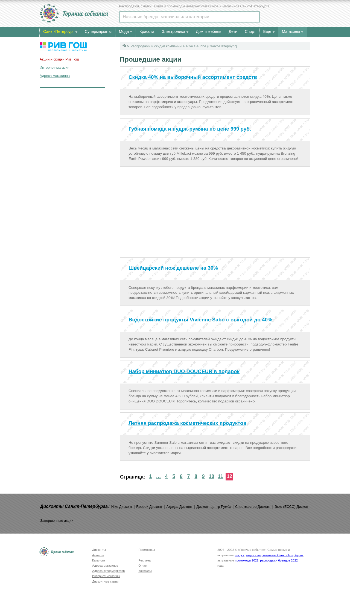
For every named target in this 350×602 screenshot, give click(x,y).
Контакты (144, 570)
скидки (239, 555)
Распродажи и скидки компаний (156, 46)
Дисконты (99, 549)
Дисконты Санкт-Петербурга (74, 506)
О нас (142, 565)
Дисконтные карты (105, 581)
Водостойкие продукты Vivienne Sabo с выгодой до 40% (200, 319)
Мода (124, 31)
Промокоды (146, 549)
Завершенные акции (56, 521)
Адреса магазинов (55, 76)
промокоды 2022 (246, 560)
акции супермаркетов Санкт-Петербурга (274, 555)
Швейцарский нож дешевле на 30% (173, 268)
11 (220, 476)
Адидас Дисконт (179, 507)
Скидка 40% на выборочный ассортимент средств (193, 77)
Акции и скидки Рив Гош (59, 59)
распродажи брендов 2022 (279, 560)
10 (211, 476)
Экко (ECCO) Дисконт (292, 507)
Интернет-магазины (106, 576)
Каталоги (98, 560)
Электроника (173, 31)
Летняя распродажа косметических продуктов (187, 423)
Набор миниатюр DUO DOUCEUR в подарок (184, 371)
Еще (267, 31)
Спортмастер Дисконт (253, 507)
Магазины (291, 31)
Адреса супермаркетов (108, 570)
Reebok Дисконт (149, 507)
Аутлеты (98, 555)
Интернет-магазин (54, 67)
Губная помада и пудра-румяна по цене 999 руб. (190, 129)
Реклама (144, 560)
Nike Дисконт (121, 507)
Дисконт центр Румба (214, 507)
